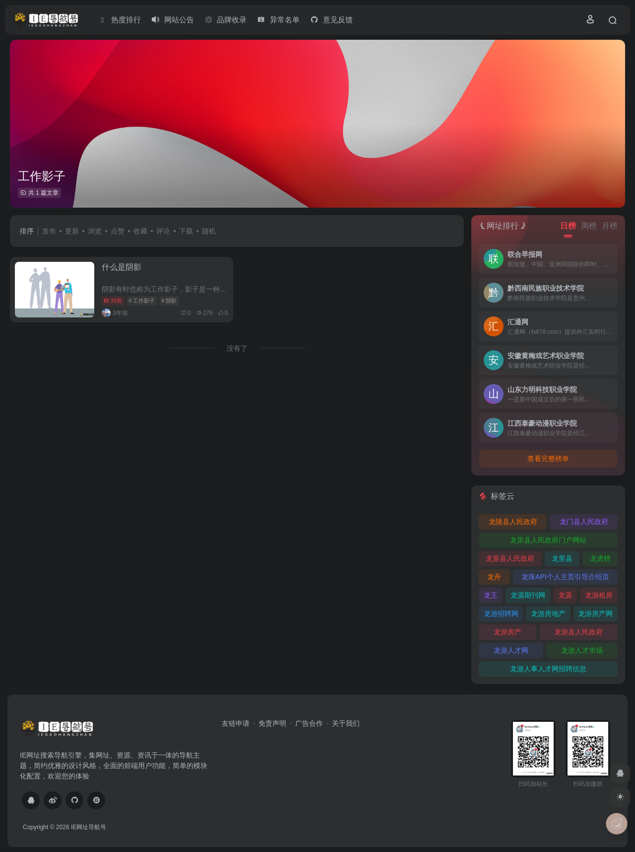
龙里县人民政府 (510, 558)
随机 (209, 231)
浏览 (95, 231)
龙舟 (494, 577)
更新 (72, 231)
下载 (186, 231)
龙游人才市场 (582, 650)
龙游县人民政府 (578, 632)
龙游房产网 (595, 614)
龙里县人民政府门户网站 (548, 540)
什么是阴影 (121, 267)
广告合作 (309, 723)
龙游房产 (507, 632)
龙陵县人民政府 (513, 522)
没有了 (237, 348)
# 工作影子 (141, 301)
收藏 (140, 231)
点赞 (118, 231)
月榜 (610, 226)
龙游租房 (599, 595)
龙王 (491, 595)
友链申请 (236, 723)
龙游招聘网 (501, 614)
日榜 (568, 226)
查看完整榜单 (548, 459)
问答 (113, 301)
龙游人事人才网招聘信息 (548, 669)
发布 (49, 231)
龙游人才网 (511, 650)
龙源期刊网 (527, 595)
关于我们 (346, 723)
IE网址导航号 (88, 827)
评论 (163, 231)
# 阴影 (169, 301)
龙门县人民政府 (584, 522)
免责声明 (272, 723)
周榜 (589, 226)
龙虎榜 (600, 558)
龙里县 (562, 558)
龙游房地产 (548, 614)
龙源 (565, 595)
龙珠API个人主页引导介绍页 (565, 577)
